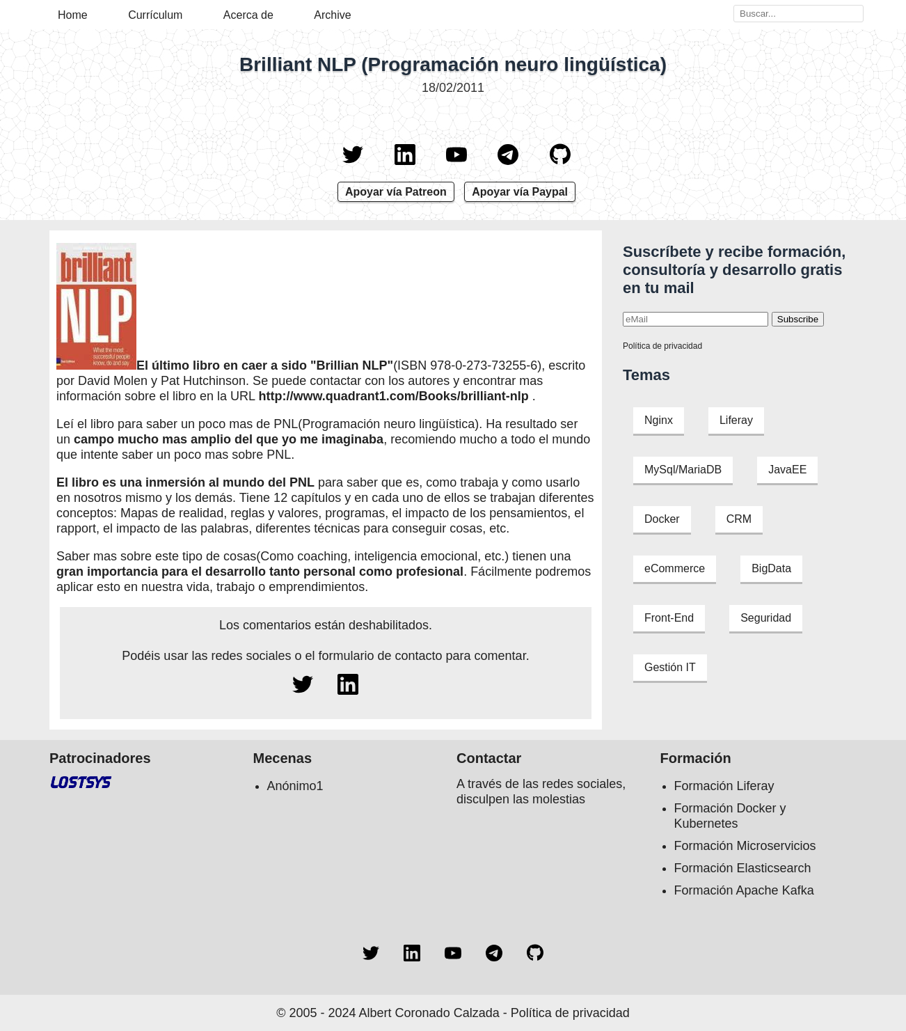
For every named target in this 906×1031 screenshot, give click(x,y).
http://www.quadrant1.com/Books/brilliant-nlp (393, 396)
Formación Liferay (724, 786)
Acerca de (248, 15)
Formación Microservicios (745, 846)
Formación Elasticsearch (742, 868)
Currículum (155, 15)
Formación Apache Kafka (744, 890)
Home (73, 15)
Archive (332, 15)
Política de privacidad (662, 346)
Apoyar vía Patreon (396, 192)
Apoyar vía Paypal (520, 192)
